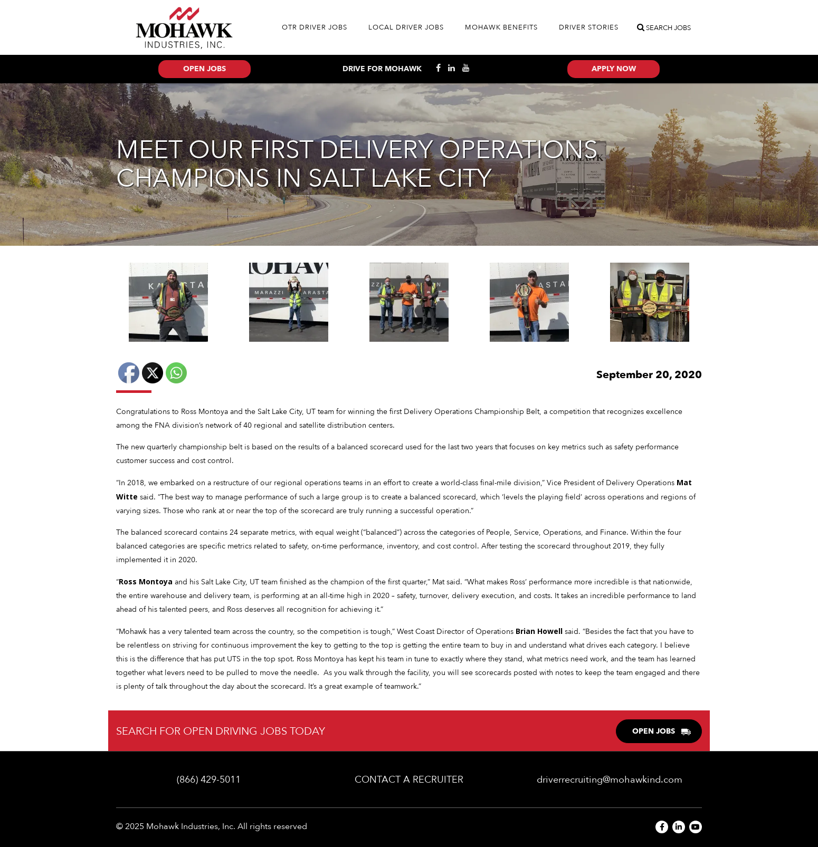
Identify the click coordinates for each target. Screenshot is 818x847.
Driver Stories (589, 27)
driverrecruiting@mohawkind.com (609, 779)
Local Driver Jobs (406, 27)
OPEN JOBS (661, 731)
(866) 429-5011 (209, 779)
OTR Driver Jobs (314, 27)
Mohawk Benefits (501, 27)
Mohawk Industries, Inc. (190, 826)
